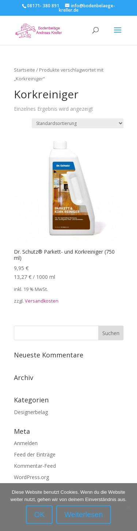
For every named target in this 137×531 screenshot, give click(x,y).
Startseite (24, 70)
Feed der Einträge (35, 454)
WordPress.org (31, 477)
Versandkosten (41, 301)
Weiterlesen (83, 515)
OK (39, 515)
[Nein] (128, 507)
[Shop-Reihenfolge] (77, 123)
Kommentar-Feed (35, 465)
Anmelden (26, 443)
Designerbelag (31, 412)
